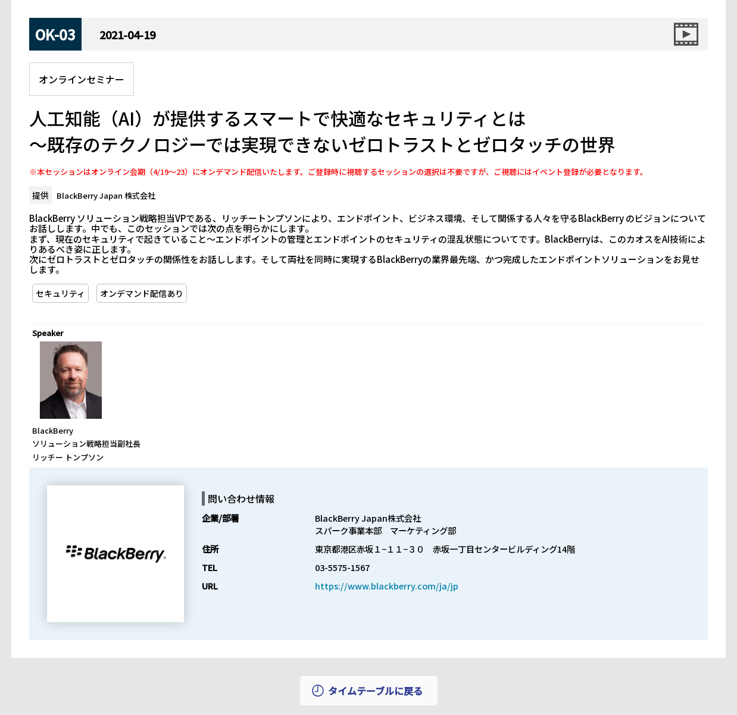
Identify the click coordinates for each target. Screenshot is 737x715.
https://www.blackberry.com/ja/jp (386, 585)
